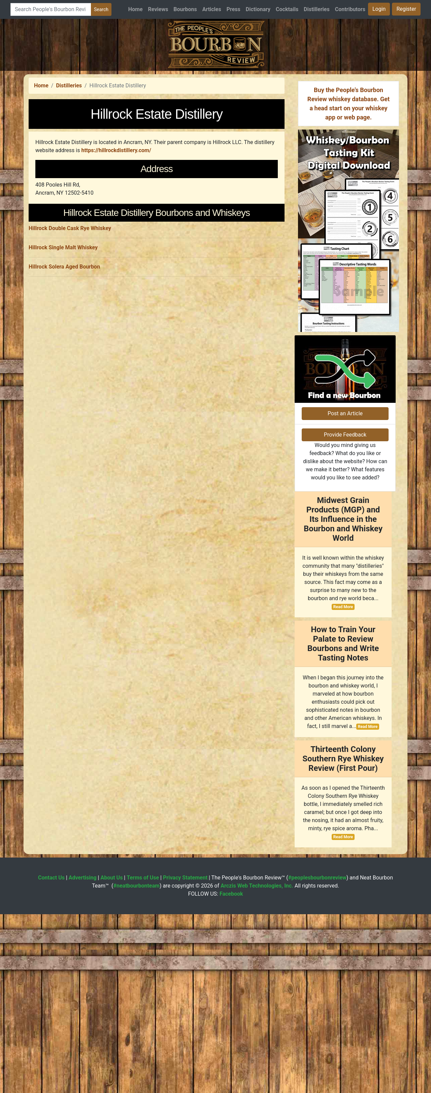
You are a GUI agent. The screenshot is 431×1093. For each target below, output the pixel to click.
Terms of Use (143, 1056)
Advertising (83, 1056)
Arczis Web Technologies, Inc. (257, 1064)
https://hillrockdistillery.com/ (116, 245)
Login (379, 9)
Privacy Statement (185, 1056)
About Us (111, 1056)
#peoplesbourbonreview (317, 1056)
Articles (211, 9)
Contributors (350, 9)
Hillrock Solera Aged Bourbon (64, 455)
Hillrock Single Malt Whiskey (63, 436)
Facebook (231, 1072)
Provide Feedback (345, 613)
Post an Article (345, 592)
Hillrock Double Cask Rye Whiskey (70, 417)
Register (406, 9)
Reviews (158, 9)
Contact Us (51, 1056)
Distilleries (317, 9)
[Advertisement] (215, 118)
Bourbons (185, 9)
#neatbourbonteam (136, 1064)
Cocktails (287, 9)
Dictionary (258, 9)
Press (233, 9)
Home (135, 9)
